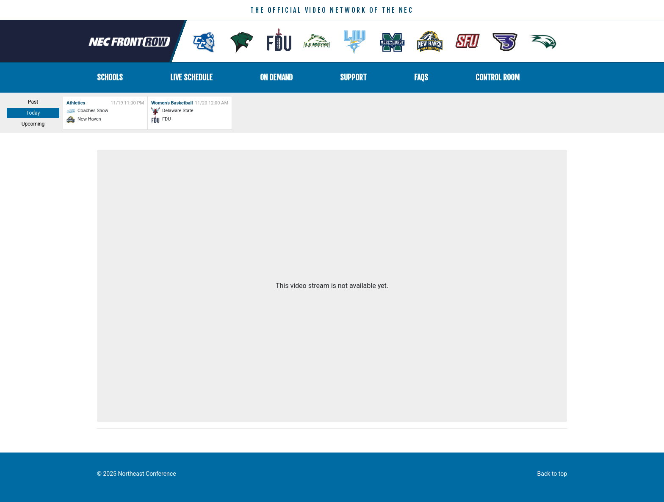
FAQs (421, 77)
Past (33, 102)
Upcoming (33, 124)
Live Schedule (191, 77)
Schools (110, 77)
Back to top (552, 473)
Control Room (498, 77)
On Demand (276, 77)
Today (33, 113)
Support (353, 77)
